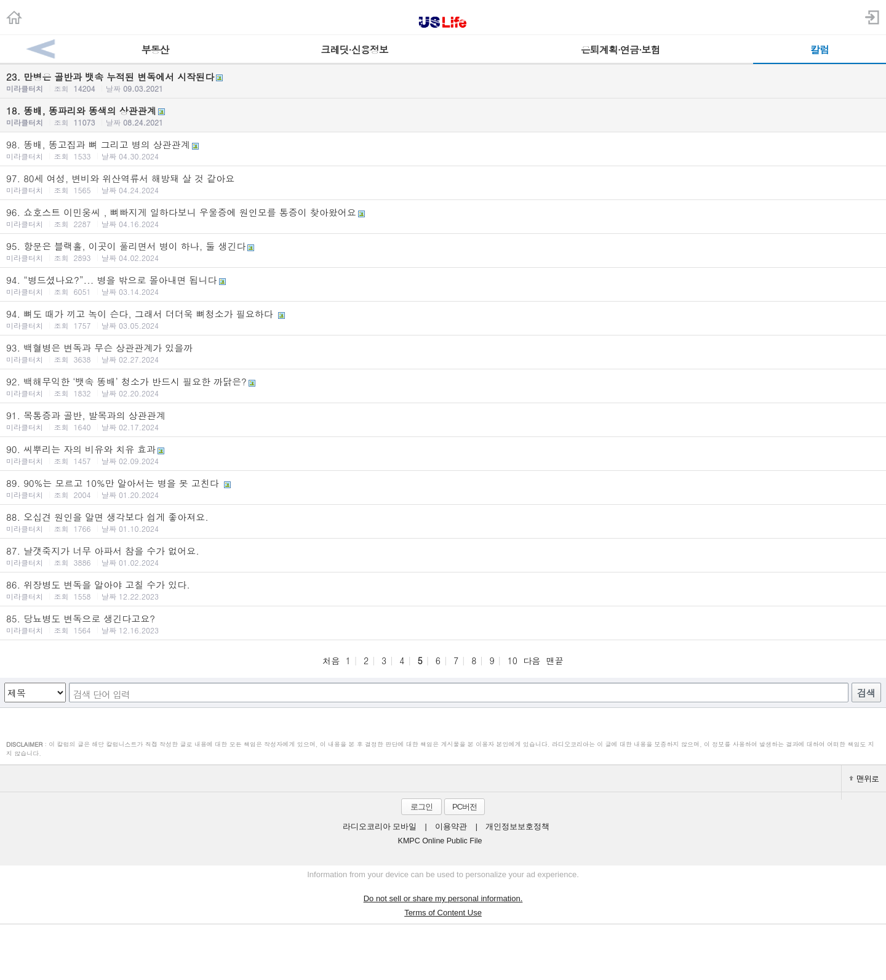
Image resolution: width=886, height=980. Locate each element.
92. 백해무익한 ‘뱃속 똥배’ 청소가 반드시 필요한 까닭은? (443, 386)
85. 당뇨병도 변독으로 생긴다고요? (443, 623)
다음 (531, 660)
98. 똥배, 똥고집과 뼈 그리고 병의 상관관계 (443, 149)
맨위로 (864, 778)
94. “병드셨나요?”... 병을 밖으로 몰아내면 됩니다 (443, 285)
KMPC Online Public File (440, 841)
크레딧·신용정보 (354, 49)
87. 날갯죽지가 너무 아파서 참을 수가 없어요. (443, 556)
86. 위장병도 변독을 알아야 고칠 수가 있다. (443, 589)
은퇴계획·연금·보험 (620, 49)
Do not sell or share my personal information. (443, 898)
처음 (331, 660)
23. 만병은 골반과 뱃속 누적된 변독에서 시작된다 (443, 82)
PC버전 (464, 806)
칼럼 (819, 49)
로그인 (421, 806)
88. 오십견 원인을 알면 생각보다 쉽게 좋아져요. (443, 522)
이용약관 (451, 826)
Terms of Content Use (443, 912)
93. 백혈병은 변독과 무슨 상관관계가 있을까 (443, 352)
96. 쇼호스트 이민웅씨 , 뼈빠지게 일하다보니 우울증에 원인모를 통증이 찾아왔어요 (443, 217)
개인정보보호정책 (517, 826)
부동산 (155, 49)
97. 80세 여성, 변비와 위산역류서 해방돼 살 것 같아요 (443, 183)
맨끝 (555, 660)
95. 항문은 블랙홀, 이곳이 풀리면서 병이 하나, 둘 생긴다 (443, 251)
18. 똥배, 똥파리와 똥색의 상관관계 (443, 115)
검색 (866, 692)
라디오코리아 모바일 (380, 826)
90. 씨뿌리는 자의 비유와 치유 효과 (443, 454)
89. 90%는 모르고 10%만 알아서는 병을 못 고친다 (443, 488)
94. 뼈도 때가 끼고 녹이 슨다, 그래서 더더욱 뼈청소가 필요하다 (443, 319)
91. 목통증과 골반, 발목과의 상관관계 (443, 420)
